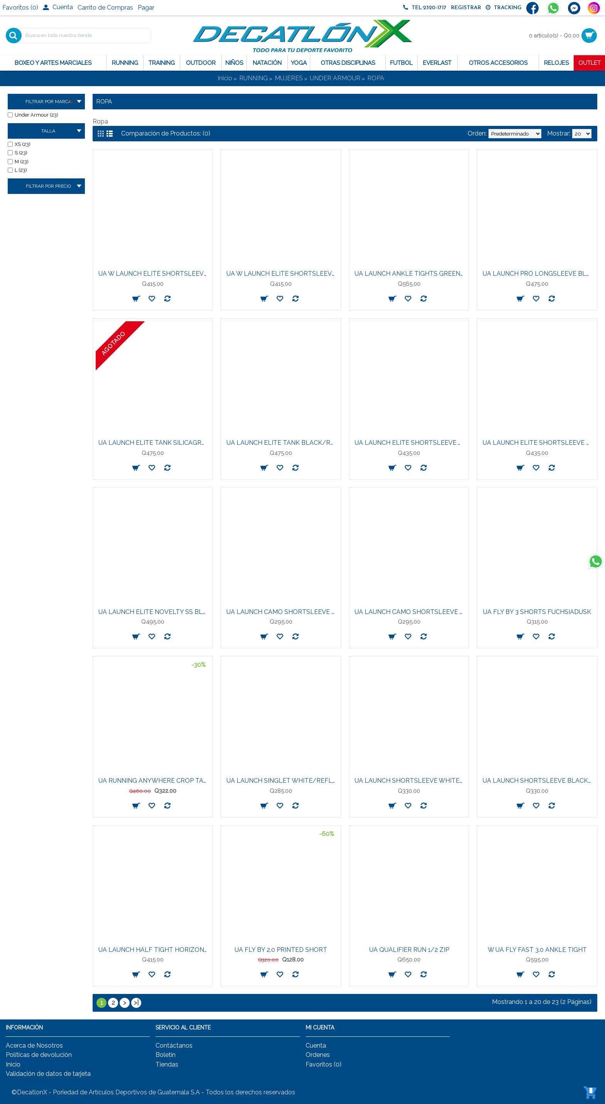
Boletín (165, 1054)
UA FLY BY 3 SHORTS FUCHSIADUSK (537, 612)
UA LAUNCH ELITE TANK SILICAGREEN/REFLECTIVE (154, 442)
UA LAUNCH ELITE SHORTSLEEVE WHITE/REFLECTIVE (410, 442)
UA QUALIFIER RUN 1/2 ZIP (409, 949)
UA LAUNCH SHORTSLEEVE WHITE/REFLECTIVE (410, 780)
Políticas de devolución (39, 1054)
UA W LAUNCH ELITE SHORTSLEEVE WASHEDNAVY (154, 273)
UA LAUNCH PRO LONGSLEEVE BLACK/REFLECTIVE (538, 273)
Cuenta (316, 1045)
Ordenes (318, 1054)
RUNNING (253, 78)
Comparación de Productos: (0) (165, 133)
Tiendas (166, 1064)
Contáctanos (174, 1045)
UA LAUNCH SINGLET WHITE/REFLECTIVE (282, 780)
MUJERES (289, 78)
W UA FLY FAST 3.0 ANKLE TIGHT (537, 949)
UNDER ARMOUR (335, 78)
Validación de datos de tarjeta (48, 1073)
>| (136, 1002)
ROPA (375, 78)
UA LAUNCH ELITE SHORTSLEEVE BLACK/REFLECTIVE (538, 442)
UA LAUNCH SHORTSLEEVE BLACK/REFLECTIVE (538, 780)
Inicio (225, 78)
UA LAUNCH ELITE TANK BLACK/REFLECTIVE (282, 442)
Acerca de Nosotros (34, 1045)
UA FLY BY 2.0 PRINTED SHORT (281, 949)
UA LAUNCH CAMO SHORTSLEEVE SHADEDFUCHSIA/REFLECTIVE (410, 612)
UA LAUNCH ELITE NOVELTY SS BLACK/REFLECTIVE (154, 612)
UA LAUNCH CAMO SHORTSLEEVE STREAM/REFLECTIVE (282, 612)
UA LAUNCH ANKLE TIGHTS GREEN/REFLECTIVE (410, 273)
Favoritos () (323, 1064)
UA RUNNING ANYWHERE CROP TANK (154, 780)
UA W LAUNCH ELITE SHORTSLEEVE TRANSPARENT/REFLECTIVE (282, 273)
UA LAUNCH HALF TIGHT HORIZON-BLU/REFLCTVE (154, 949)
